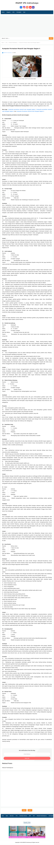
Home (3, 12)
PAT (34, 816)
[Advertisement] (27, 27)
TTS (16, 816)
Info (3, 816)
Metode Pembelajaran (42, 816)
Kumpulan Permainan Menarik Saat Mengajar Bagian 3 (30, 112)
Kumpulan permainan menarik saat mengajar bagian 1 (22, 110)
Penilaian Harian (23, 816)
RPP (30, 816)
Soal (7, 816)
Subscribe (27, 758)
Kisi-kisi (12, 816)
